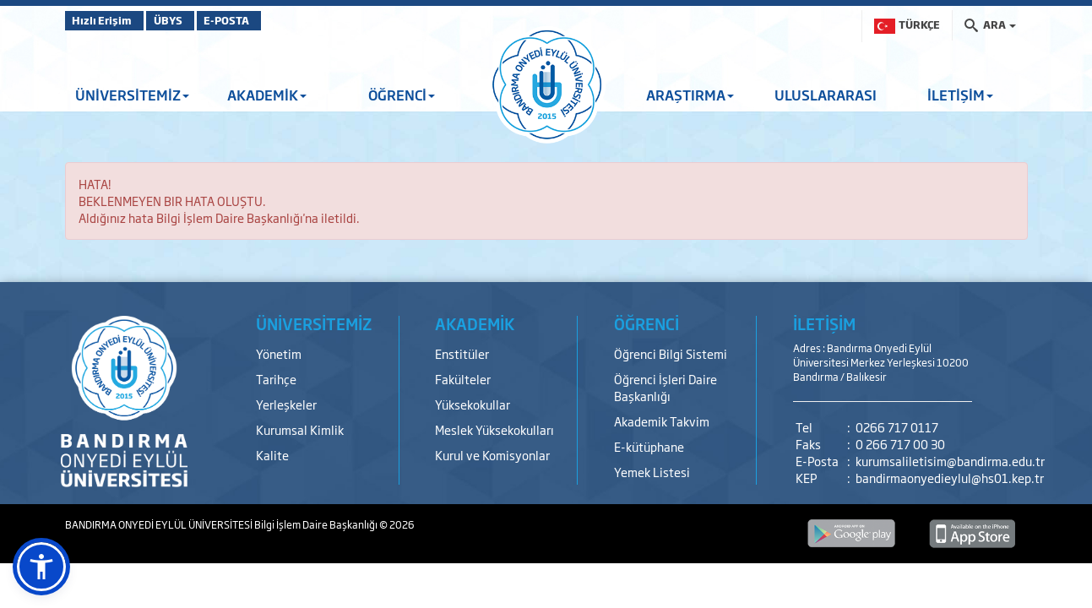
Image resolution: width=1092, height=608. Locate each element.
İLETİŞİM (960, 94)
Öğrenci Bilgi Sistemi (670, 353)
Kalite (272, 455)
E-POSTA (268, 20)
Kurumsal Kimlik (300, 429)
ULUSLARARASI (825, 94)
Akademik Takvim (661, 421)
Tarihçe (276, 379)
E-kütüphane (649, 446)
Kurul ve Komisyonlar (492, 455)
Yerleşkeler (286, 404)
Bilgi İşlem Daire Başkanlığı (316, 524)
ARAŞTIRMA (690, 94)
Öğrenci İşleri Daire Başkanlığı (665, 387)
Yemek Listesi (652, 471)
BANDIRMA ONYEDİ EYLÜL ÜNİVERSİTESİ (159, 524)
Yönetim (279, 353)
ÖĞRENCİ (401, 94)
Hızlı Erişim (107, 20)
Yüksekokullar (472, 404)
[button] (41, 566)
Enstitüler (462, 353)
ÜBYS (189, 20)
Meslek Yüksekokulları (494, 429)
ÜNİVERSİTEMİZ (132, 94)
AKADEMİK (267, 94)
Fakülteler (463, 379)
